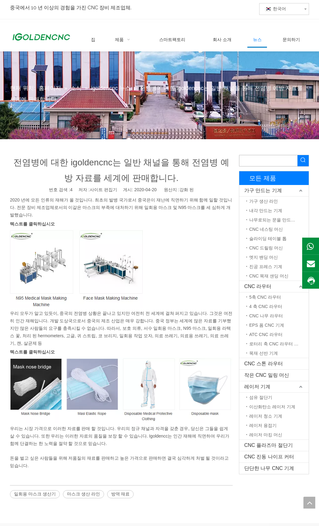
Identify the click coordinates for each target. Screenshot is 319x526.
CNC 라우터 (257, 286)
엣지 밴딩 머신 (263, 257)
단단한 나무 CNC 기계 (269, 468)
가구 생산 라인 (263, 201)
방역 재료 (120, 493)
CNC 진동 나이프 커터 (269, 456)
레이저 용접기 (263, 425)
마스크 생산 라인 (83, 493)
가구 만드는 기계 (263, 190)
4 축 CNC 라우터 (265, 306)
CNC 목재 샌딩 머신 (268, 275)
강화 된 (186, 189)
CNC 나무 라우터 (266, 315)
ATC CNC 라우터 (266, 334)
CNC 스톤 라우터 (263, 363)
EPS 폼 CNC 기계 (266, 325)
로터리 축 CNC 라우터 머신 (276, 343)
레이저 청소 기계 (265, 416)
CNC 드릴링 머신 (266, 247)
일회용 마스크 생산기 (35, 493)
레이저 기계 (257, 386)
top (309, 503)
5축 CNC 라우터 (265, 297)
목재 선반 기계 (263, 353)
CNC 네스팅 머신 (266, 229)
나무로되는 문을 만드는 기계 (277, 219)
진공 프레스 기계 (265, 266)
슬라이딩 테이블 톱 (268, 238)
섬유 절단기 (260, 397)
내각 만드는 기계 (265, 210)
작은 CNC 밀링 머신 (266, 375)
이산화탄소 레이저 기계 (272, 406)
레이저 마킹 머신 (265, 434)
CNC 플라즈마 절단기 (268, 445)
